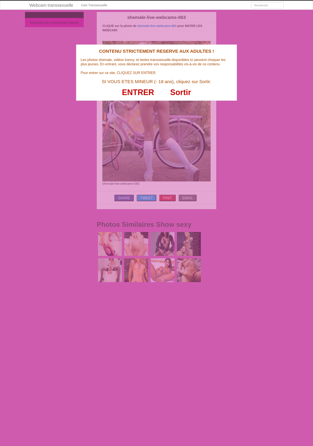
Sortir (180, 92)
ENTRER (138, 92)
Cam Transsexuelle (94, 5)
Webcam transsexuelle (51, 5)
